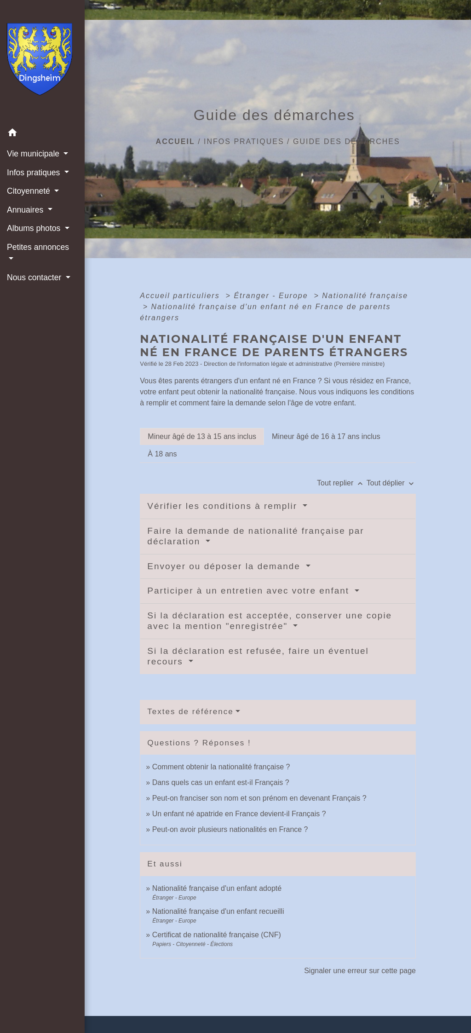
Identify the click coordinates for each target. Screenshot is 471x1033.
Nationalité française (365, 296)
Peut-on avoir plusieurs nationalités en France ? (230, 829)
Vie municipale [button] (34, 153)
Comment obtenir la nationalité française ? (221, 767)
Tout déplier (391, 483)
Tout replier (342, 483)
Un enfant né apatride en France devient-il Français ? (239, 814)
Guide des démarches (346, 141)
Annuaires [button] (26, 209)
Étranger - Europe (272, 296)
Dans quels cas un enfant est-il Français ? (220, 782)
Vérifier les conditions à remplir (223, 506)
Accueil (175, 141)
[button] (42, 134)
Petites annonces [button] (38, 247)
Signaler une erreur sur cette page (360, 971)
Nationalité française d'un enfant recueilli (218, 911)
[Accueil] (42, 62)
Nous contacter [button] (35, 277)
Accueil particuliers (181, 296)
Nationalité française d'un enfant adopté (216, 888)
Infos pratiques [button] (34, 172)
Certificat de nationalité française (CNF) (216, 935)
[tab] (202, 436)
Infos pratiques (244, 141)
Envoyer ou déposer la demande (225, 566)
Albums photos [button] (35, 228)
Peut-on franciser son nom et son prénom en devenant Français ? (259, 798)
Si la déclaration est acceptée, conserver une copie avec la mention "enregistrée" (269, 621)
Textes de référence (190, 711)
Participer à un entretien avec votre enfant (249, 590)
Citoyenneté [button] (29, 191)
